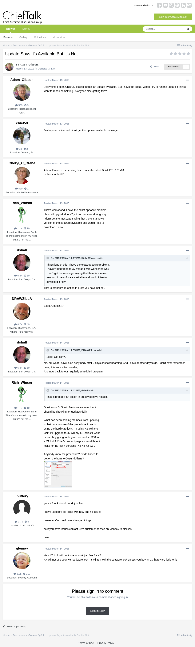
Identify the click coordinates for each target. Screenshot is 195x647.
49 (27, 324)
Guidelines (40, 37)
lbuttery (22, 496)
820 (18, 188)
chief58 (22, 123)
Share (155, 66)
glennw (22, 548)
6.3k (17, 573)
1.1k (18, 228)
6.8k (18, 275)
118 (26, 573)
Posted (56, 80)
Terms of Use (86, 643)
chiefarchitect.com (143, 5)
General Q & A (46, 68)
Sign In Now (97, 610)
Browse (10, 30)
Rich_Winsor (21, 203)
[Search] (163, 29)
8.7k (18, 324)
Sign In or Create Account (173, 16)
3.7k (19, 521)
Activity (26, 28)
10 (27, 228)
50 (27, 275)
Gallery (23, 37)
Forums (8, 37)
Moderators (59, 37)
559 (18, 105)
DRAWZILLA (22, 299)
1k (19, 148)
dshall (22, 250)
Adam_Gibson (29, 64)
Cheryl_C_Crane (22, 163)
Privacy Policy (105, 643)
